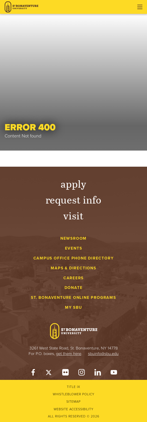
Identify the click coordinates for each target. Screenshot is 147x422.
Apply (73, 184)
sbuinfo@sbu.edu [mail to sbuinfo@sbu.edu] (103, 353)
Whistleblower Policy (73, 394)
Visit (73, 215)
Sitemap (73, 402)
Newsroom (73, 238)
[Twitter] (49, 373)
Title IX (73, 387)
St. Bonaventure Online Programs (73, 297)
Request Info (74, 199)
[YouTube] (113, 373)
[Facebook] (33, 373)
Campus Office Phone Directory (73, 258)
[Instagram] (81, 373)
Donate (74, 287)
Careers (73, 278)
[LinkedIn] (97, 373)
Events (73, 248)
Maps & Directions (73, 268)
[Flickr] (65, 373)
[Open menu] (139, 6)
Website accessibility (74, 409)
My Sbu (73, 307)
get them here (68, 353)
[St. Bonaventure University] (21, 7)
